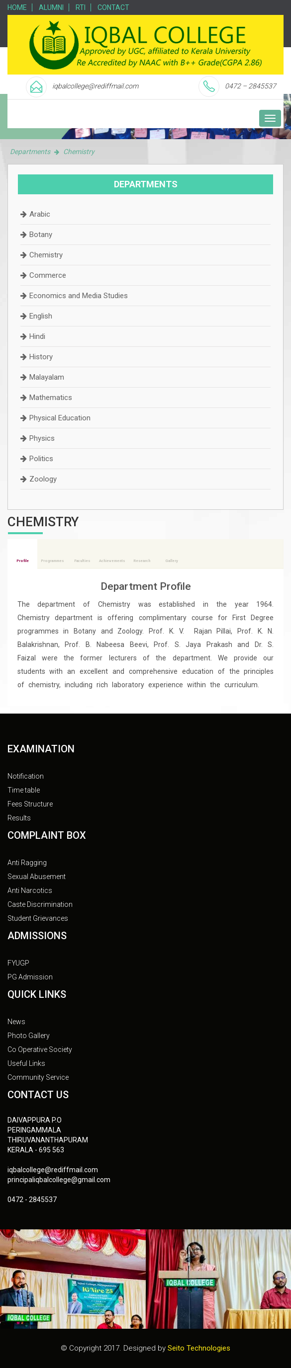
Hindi (37, 336)
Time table (23, 790)
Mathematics (50, 397)
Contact (113, 7)
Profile (22, 561)
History (41, 356)
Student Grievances (37, 918)
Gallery (171, 561)
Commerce (47, 275)
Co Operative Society (39, 1049)
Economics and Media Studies (78, 295)
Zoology (43, 479)
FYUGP (18, 963)
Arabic (39, 214)
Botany (40, 234)
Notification (25, 776)
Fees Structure (30, 804)
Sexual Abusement (36, 877)
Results (19, 818)
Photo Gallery (28, 1036)
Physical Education (60, 417)
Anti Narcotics (29, 890)
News (16, 1022)
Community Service (38, 1077)
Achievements (112, 561)
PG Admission (30, 977)
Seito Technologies (199, 1348)
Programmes (52, 561)
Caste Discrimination (40, 904)
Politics (41, 458)
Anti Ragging (27, 863)
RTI (81, 7)
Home (17, 7)
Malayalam (46, 377)
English (40, 316)
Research (141, 561)
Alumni (51, 7)
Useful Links (26, 1063)
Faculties (82, 561)
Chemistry (46, 254)
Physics (42, 438)
